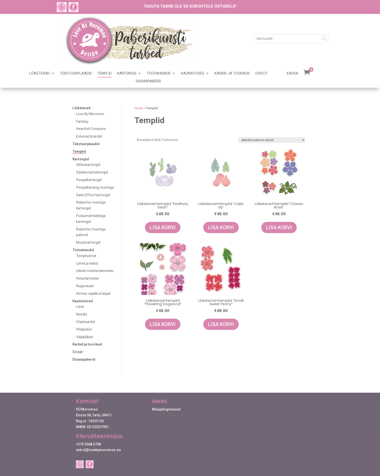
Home (138, 108)
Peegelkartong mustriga (95, 187)
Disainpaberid (148, 81)
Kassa (292, 74)
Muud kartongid (88, 242)
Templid (104, 74)
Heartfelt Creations (91, 129)
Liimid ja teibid (87, 263)
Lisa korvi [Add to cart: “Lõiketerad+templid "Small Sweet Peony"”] (221, 324)
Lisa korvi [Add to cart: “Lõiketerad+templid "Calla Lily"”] (221, 227)
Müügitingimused (166, 409)
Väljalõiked (84, 337)
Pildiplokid (84, 329)
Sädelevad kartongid (92, 172)
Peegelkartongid (89, 180)
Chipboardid (85, 322)
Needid (81, 314)
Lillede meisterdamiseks (95, 271)
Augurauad (85, 286)
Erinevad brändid (89, 136)
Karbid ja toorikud (232, 74)
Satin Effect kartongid (93, 195)
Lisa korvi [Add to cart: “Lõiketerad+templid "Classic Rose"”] (279, 227)
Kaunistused (192, 74)
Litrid (80, 307)
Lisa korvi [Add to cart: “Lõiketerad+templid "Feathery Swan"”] (163, 227)
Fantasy (82, 121)
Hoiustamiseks (87, 278)
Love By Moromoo (90, 114)
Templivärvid (86, 256)
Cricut (261, 74)
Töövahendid (159, 74)
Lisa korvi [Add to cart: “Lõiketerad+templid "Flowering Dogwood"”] (163, 324)
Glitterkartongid (88, 165)
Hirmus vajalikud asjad (93, 293)
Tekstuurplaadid (76, 74)
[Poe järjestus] (271, 140)
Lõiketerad (39, 74)
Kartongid (126, 74)
